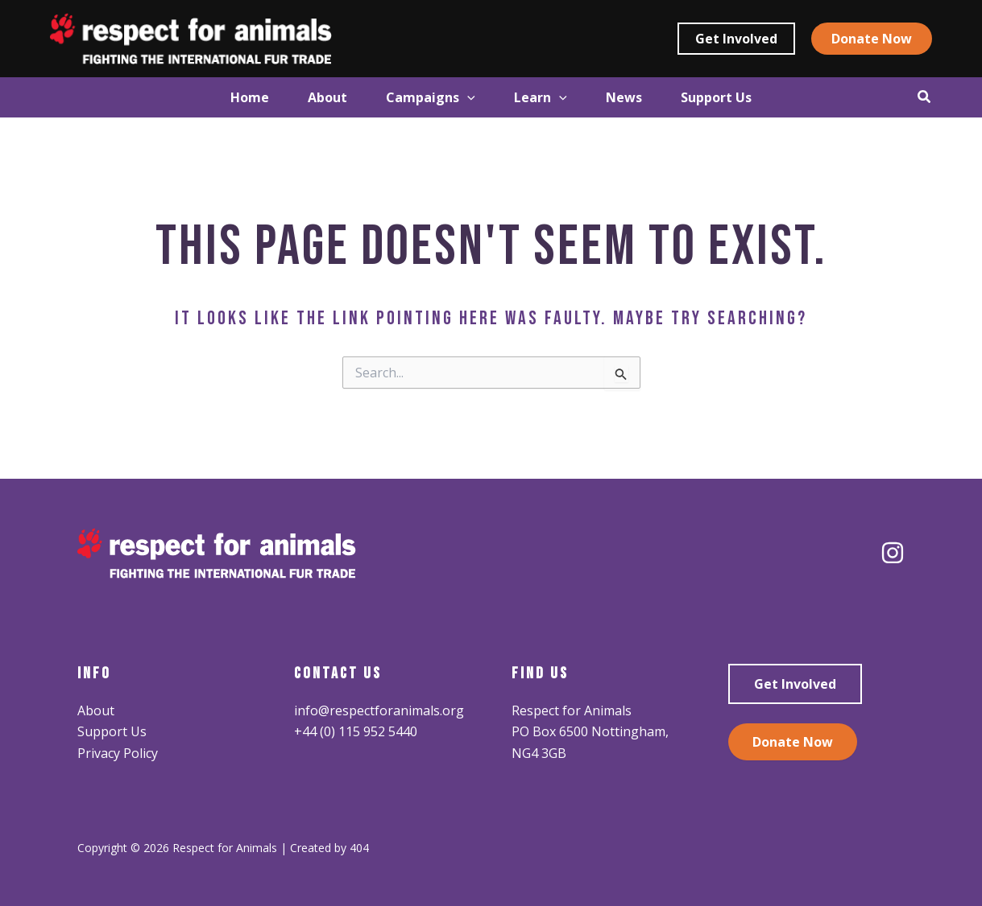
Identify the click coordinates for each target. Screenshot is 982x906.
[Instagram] (892, 553)
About (95, 710)
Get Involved (795, 684)
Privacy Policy (117, 753)
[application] (462, 97)
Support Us (112, 731)
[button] (736, 39)
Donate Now (792, 742)
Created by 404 (329, 847)
